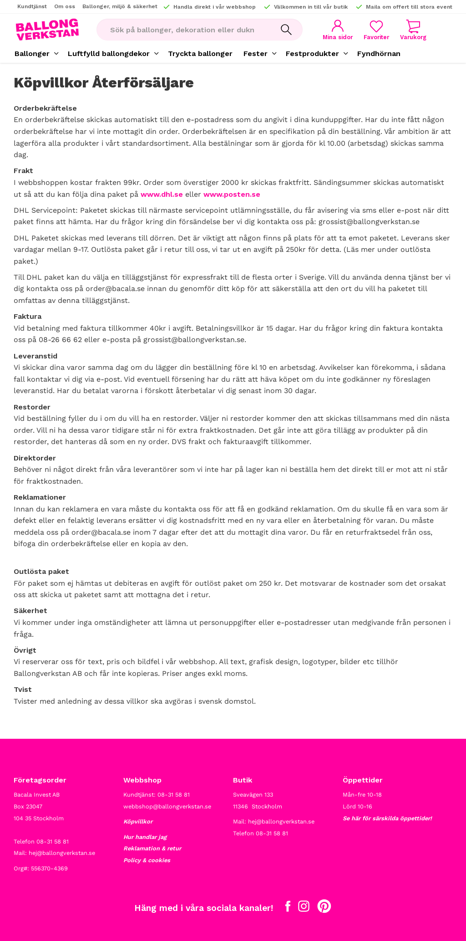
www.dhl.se (162, 194)
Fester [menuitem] (255, 53)
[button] (376, 30)
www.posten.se (231, 194)
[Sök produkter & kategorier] (183, 30)
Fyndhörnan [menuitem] (378, 53)
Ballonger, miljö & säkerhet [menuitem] (119, 6)
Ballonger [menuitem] (32, 53)
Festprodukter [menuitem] (312, 53)
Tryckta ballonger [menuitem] (200, 53)
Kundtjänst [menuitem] (32, 6)
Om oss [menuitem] (64, 6)
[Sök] (286, 30)
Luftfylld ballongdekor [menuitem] (109, 53)
